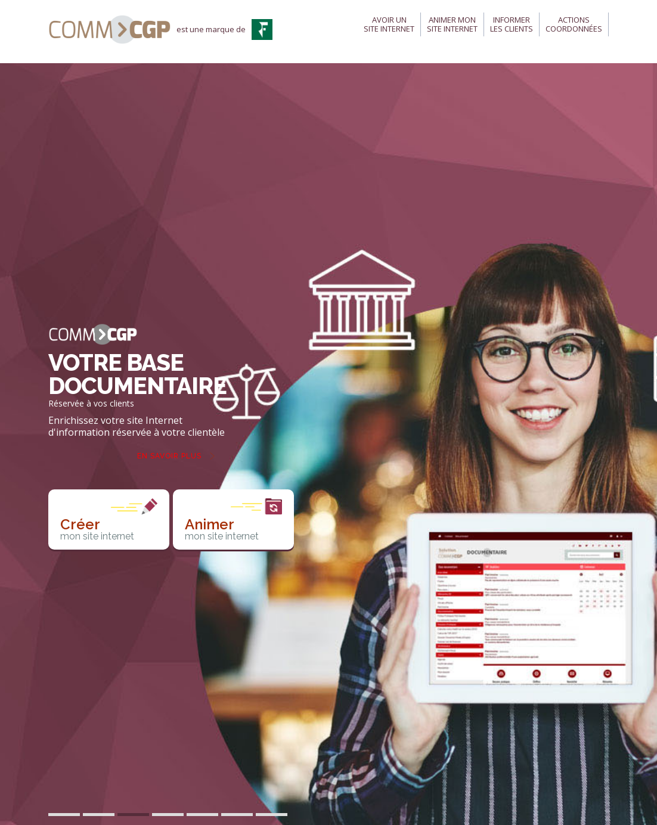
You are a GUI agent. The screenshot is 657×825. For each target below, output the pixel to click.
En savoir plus (169, 456)
